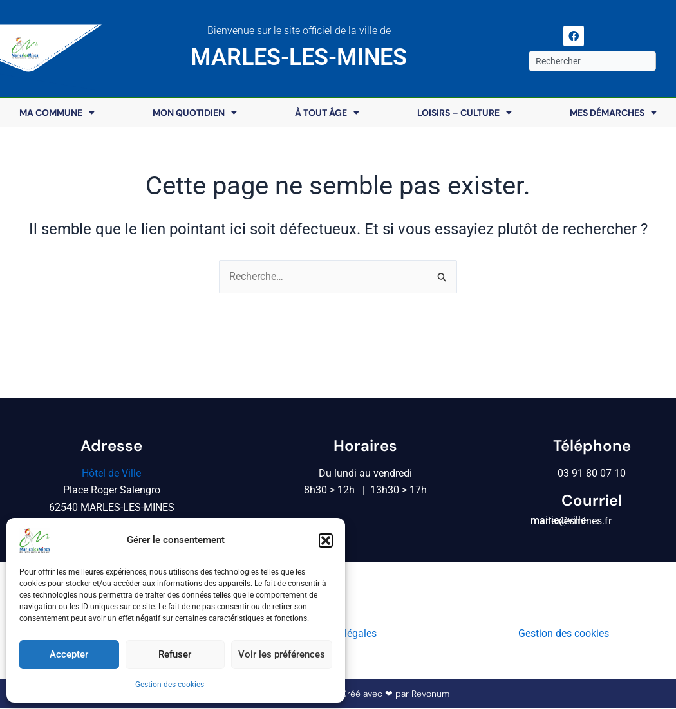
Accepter (69, 654)
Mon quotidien (195, 113)
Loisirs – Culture (464, 113)
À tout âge (327, 113)
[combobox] (592, 61)
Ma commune (57, 113)
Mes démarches (613, 113)
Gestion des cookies (169, 684)
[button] (325, 540)
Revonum (430, 694)
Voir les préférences (281, 654)
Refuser (174, 654)
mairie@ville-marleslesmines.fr (571, 521)
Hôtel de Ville (111, 473)
